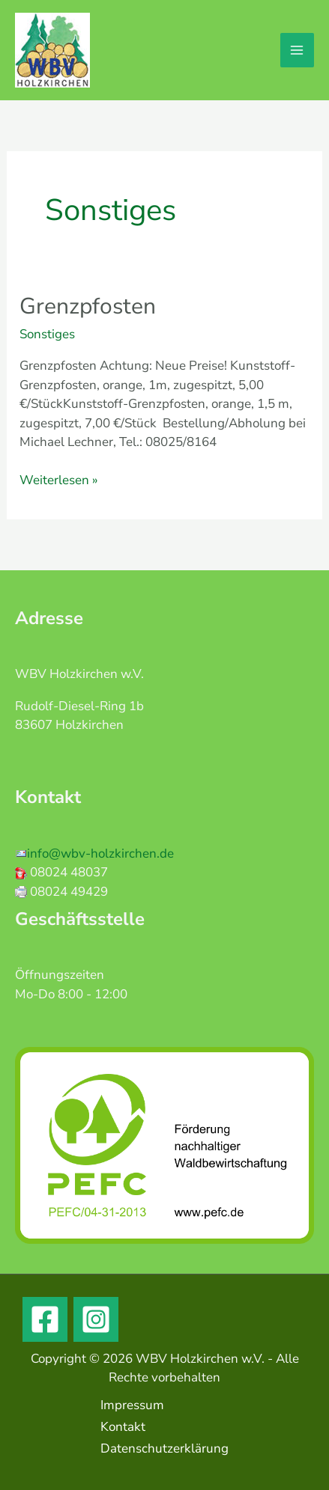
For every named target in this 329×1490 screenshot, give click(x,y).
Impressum (132, 1405)
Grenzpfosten (87, 306)
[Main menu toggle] (297, 50)
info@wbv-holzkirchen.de (100, 853)
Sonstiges (47, 334)
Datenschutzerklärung (164, 1448)
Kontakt (122, 1426)
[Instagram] (95, 1319)
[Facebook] (44, 1319)
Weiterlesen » (58, 480)
